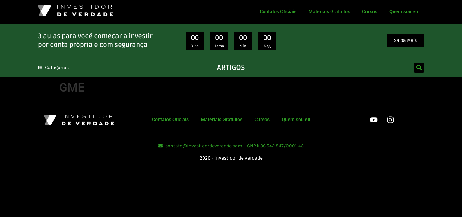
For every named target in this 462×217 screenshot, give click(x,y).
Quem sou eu (403, 11)
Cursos (369, 11)
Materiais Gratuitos (329, 11)
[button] (419, 68)
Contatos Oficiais (278, 11)
